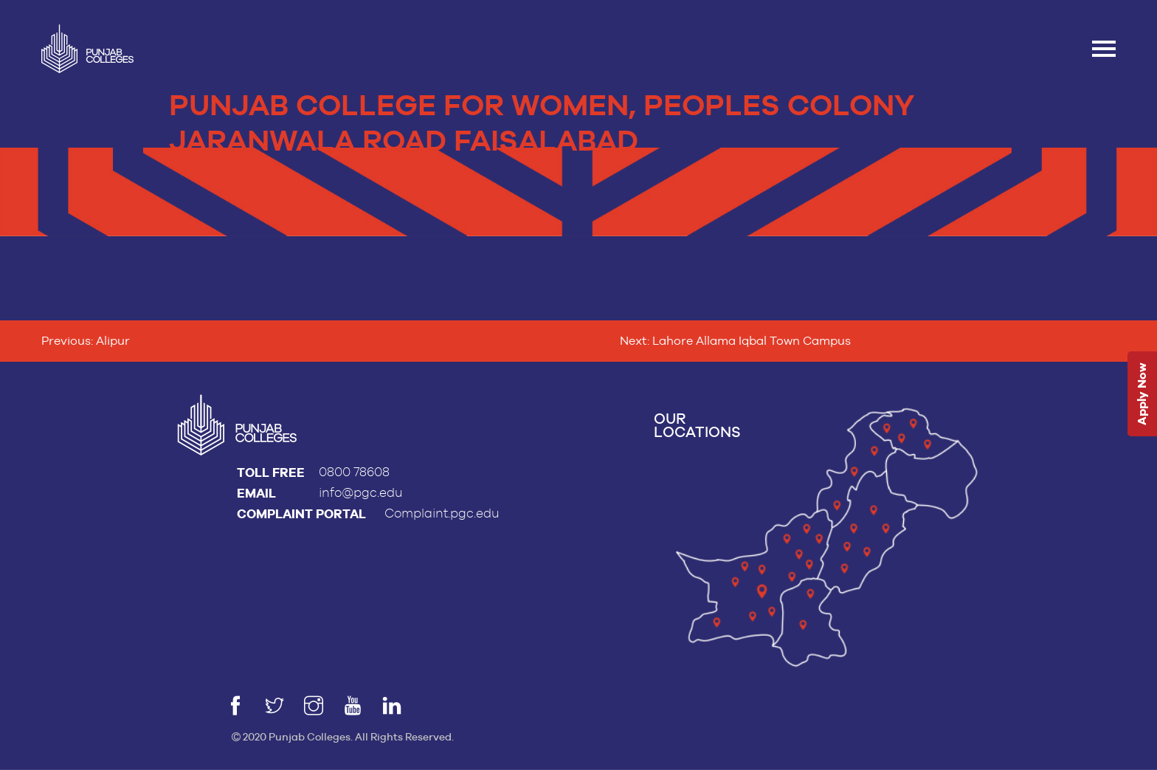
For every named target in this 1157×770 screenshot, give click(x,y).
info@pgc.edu (361, 493)
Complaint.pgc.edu (442, 513)
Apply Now (1142, 393)
